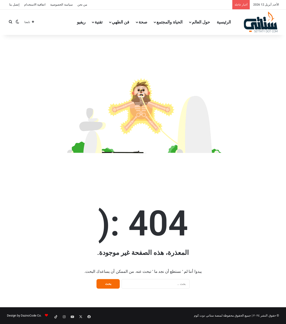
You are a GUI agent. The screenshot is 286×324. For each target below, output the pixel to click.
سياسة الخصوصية (61, 4)
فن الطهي (120, 22)
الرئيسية (224, 22)
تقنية (99, 22)
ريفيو (81, 22)
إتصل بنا (14, 4)
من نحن (82, 4)
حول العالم (201, 22)
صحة (143, 22)
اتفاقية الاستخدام (35, 4)
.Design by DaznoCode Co (24, 315)
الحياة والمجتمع (169, 22)
